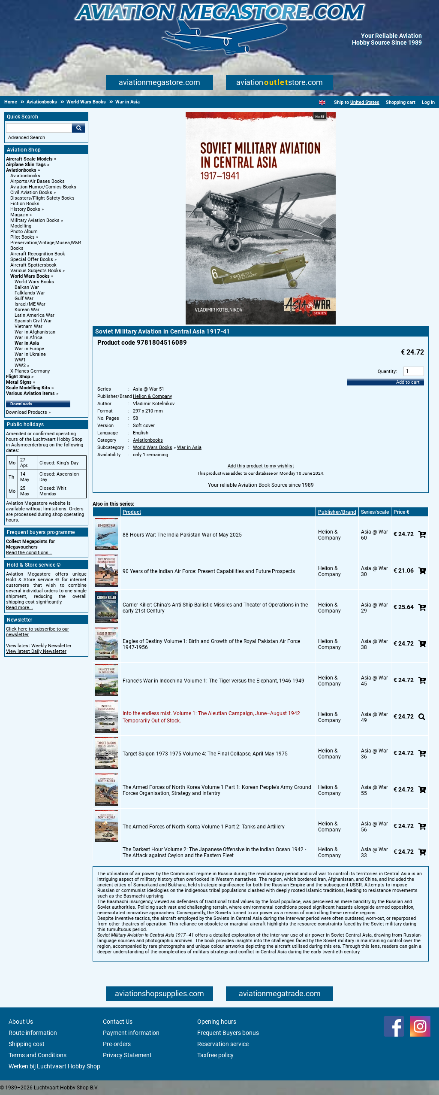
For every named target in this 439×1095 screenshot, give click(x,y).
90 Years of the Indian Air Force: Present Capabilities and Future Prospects (209, 571)
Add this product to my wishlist (261, 466)
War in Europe (29, 349)
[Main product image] (261, 323)
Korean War (27, 309)
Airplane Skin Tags (26, 164)
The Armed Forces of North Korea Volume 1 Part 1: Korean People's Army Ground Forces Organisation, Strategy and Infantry (217, 790)
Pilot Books (22, 237)
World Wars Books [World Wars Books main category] (34, 282)
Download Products (26, 412)
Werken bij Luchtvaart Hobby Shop (54, 1066)
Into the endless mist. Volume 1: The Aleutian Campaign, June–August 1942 (211, 713)
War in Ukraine (30, 354)
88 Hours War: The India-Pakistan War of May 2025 (182, 535)
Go (78, 128)
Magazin (19, 215)
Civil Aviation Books (31, 192)
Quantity (387, 371)
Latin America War (34, 315)
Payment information (131, 1032)
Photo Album (24, 231)
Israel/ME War (30, 304)
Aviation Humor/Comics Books (43, 187)
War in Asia (27, 343)
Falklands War (30, 293)
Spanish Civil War (33, 321)
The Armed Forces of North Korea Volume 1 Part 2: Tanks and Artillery (204, 827)
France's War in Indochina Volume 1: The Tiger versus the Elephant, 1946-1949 (213, 681)
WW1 (20, 360)
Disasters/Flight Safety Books (42, 198)
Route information (33, 1032)
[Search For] (39, 128)
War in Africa (28, 337)
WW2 (20, 365)
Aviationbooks (21, 170)
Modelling (20, 226)
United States (364, 102)
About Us (21, 1021)
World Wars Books (30, 276)
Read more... (19, 607)
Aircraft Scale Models (29, 159)
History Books (25, 209)
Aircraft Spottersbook (33, 265)
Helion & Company (152, 396)
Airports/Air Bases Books (37, 181)
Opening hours (216, 1021)
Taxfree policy (215, 1055)
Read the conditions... (29, 552)
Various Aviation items (30, 393)
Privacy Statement (127, 1055)
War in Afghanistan (35, 332)
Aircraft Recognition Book (37, 254)
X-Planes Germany (30, 371)
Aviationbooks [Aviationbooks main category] (25, 176)
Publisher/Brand (337, 512)
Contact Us (117, 1021)
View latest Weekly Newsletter (39, 646)
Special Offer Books (31, 259)
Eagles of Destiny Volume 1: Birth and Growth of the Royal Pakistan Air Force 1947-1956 (211, 644)
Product (132, 512)
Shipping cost (27, 1043)
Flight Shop (18, 376)
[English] (322, 102)
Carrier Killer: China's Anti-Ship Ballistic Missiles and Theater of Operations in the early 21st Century (215, 608)
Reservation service (223, 1043)
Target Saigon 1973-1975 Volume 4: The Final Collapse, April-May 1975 (205, 754)
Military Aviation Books (35, 220)
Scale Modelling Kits (28, 388)
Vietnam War (28, 326)
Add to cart (408, 382)
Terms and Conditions (37, 1055)
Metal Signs (19, 382)
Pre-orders (117, 1043)
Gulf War (24, 298)
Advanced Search (26, 137)
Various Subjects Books (35, 270)
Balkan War (27, 287)
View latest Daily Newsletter (36, 651)
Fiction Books (24, 203)
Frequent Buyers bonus (228, 1032)
